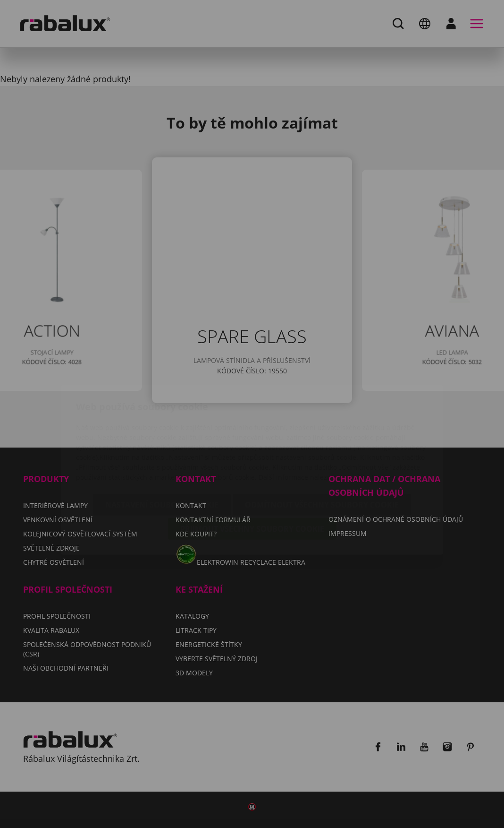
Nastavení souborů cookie (161, 449)
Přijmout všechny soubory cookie (252, 473)
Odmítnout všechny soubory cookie (322, 449)
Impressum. (391, 421)
